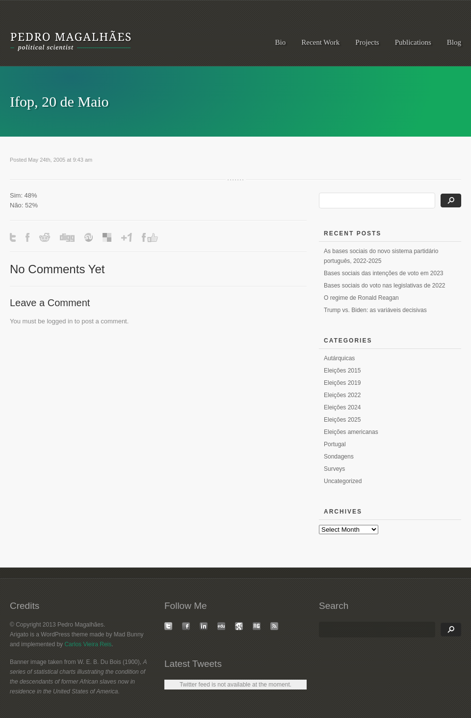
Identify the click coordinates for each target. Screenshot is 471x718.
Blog (454, 42)
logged (56, 321)
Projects (367, 42)
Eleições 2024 (342, 407)
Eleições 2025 (342, 419)
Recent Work (320, 42)
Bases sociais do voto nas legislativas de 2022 (384, 285)
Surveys (334, 468)
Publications (413, 42)
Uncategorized (343, 481)
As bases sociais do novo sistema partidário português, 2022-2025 (381, 256)
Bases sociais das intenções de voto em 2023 (383, 273)
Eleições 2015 (342, 370)
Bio (280, 42)
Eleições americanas (351, 432)
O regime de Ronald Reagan (361, 297)
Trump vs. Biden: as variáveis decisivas (375, 310)
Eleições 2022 (342, 395)
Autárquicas (339, 358)
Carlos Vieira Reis (87, 644)
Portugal (335, 444)
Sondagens (339, 456)
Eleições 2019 (342, 382)
